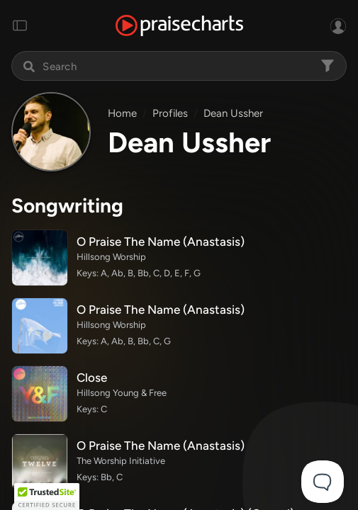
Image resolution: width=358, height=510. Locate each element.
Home (122, 113)
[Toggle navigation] (19, 25)
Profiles (170, 113)
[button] (46, 496)
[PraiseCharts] (179, 26)
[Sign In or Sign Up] (338, 25)
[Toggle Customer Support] (322, 481)
